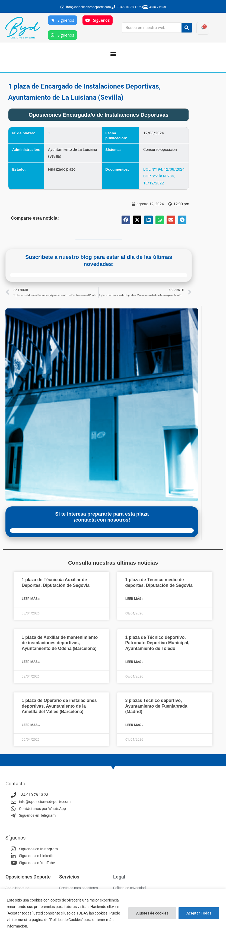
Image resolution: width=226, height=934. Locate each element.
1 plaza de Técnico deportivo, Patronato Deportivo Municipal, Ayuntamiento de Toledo (157, 643)
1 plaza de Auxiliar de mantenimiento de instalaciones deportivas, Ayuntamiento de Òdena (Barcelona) (60, 643)
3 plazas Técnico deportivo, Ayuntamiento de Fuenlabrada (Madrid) (156, 706)
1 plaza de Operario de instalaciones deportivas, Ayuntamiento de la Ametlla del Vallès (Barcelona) (59, 706)
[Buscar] (187, 27)
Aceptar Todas (198, 913)
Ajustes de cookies (152, 913)
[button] (113, 53)
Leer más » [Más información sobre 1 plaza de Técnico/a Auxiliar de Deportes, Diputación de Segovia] (31, 599)
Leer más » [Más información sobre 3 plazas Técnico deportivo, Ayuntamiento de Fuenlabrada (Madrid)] (134, 725)
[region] (113, 911)
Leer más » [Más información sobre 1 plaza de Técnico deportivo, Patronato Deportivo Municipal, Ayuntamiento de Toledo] (134, 662)
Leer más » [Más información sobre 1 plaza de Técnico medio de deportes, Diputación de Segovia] (134, 599)
